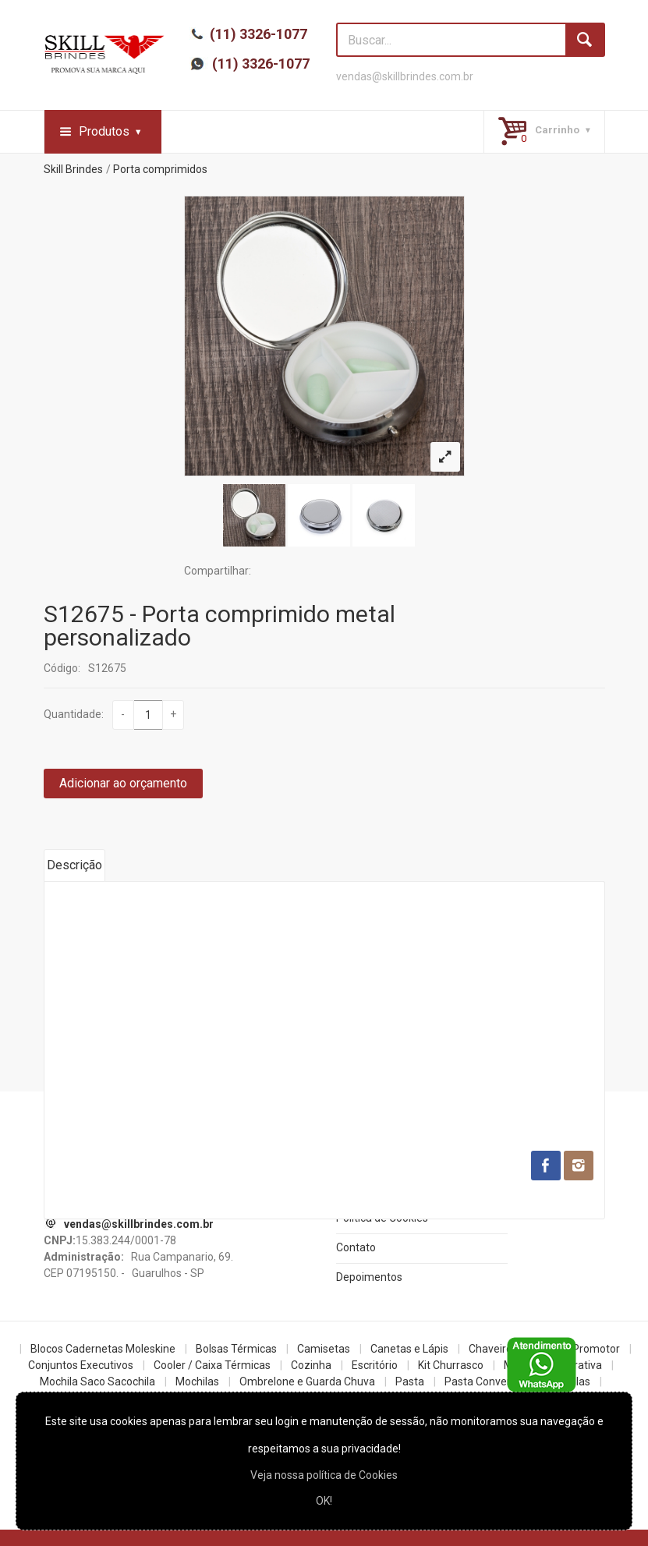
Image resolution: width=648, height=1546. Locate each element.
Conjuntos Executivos (80, 1365)
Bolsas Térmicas (236, 1349)
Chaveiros (493, 1349)
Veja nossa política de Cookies (324, 1475)
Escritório (375, 1365)
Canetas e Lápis (409, 1349)
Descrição (74, 865)
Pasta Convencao (487, 1381)
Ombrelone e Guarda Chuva (307, 1381)
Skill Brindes (73, 169)
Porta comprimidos (160, 169)
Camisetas (323, 1349)
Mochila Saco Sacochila (97, 1381)
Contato (356, 1247)
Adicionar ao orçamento (123, 783)
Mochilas (197, 1381)
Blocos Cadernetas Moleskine (102, 1349)
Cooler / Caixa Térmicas (212, 1365)
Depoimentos (369, 1277)
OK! (324, 1501)
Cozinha (311, 1365)
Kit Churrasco (450, 1365)
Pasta (409, 1381)
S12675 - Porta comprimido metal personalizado (219, 625)
